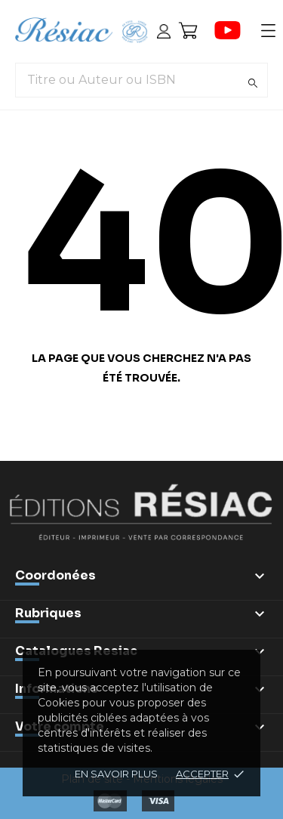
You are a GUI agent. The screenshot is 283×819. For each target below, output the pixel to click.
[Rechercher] (252, 83)
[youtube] (227, 30)
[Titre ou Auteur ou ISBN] (141, 80)
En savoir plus (116, 774)
